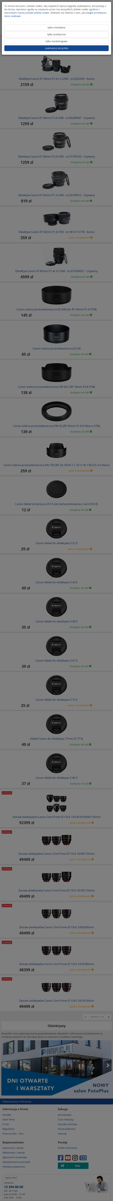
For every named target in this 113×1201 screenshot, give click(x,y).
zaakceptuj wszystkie (56, 48)
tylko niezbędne (56, 27)
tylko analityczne (56, 34)
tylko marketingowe (56, 41)
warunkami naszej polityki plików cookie (26, 12)
